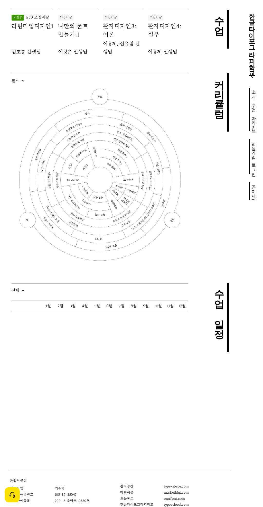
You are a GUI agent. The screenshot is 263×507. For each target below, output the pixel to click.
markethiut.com (176, 492)
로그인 (253, 167)
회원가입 (253, 147)
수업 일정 (219, 308)
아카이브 (253, 122)
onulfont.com (174, 498)
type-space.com (176, 486)
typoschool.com (176, 504)
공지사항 (253, 191)
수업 (253, 104)
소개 (253, 92)
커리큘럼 (219, 92)
